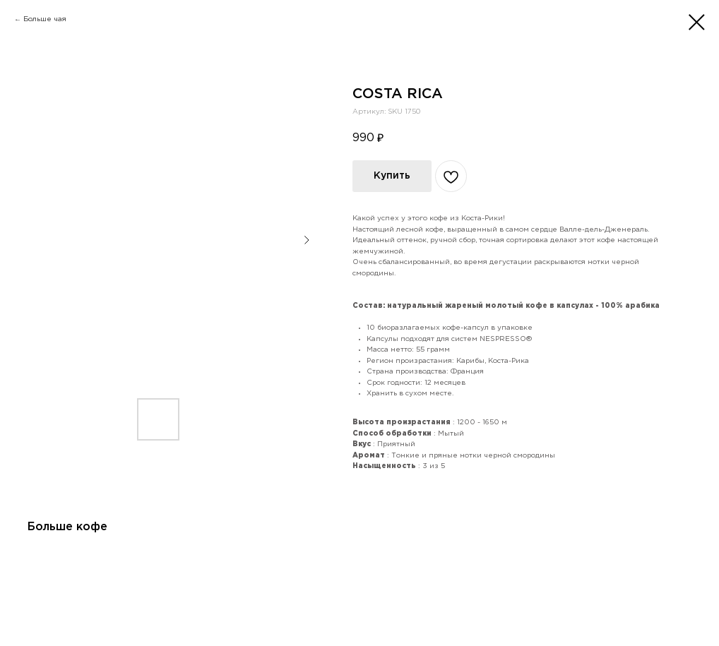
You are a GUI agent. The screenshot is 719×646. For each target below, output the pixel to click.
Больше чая (44, 19)
